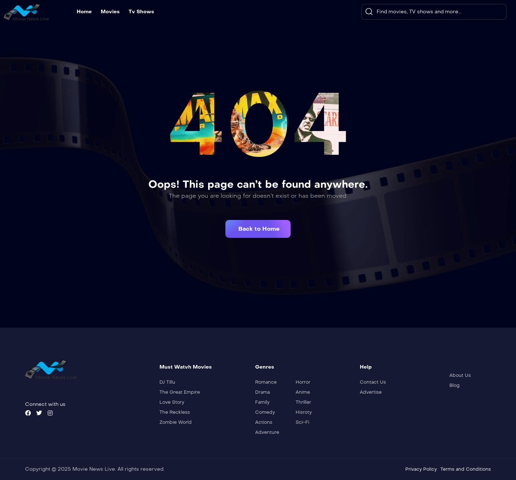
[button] (258, 229)
